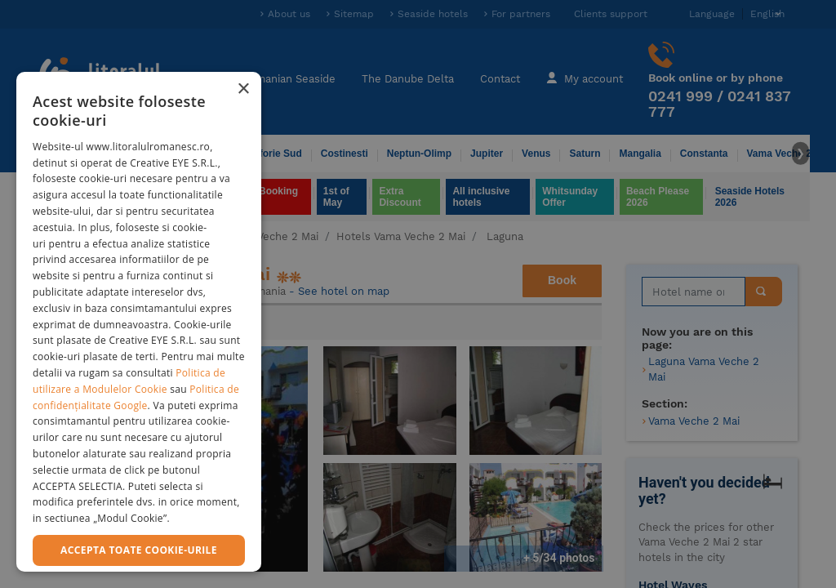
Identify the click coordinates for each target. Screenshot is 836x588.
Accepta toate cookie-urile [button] (138, 550)
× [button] (243, 89)
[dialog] (138, 322)
